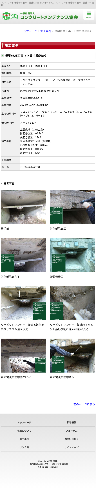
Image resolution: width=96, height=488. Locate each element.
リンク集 (24, 447)
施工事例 (45, 31)
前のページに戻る (84, 404)
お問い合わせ (71, 439)
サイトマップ (71, 447)
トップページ (29, 31)
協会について (24, 430)
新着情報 (71, 422)
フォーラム (71, 430)
